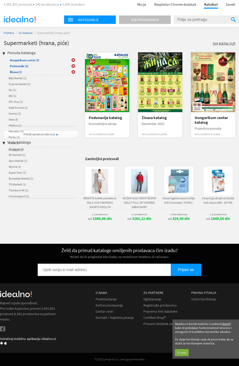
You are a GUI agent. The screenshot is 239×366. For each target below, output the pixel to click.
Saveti (230, 4)
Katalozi (211, 4)
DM (13, 96)
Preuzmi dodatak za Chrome (164, 324)
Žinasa (16, 72)
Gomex (15, 113)
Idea (13, 119)
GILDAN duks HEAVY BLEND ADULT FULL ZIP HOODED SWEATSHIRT (139, 202)
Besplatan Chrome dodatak (175, 4)
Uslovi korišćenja (203, 299)
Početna (9, 33)
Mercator (16, 131)
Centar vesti (104, 311)
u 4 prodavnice (179, 214)
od (100, 218)
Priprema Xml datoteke (160, 311)
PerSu (14, 137)
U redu (181, 353)
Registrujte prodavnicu (160, 305)
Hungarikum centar (24, 60)
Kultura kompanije (109, 305)
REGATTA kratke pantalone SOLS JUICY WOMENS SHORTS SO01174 (99, 202)
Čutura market (20, 84)
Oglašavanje (152, 299)
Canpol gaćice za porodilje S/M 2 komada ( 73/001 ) (178, 200)
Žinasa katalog (154, 117)
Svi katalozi (25, 33)
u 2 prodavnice (218, 214)
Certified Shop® (154, 318)
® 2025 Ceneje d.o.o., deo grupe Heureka (119, 359)
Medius (15, 125)
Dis (12, 90)
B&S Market (18, 78)
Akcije (141, 4)
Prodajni (16, 150)
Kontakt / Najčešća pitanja (115, 318)
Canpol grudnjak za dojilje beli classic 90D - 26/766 (218, 200)
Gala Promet (18, 107)
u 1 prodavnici (100, 214)
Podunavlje (19, 66)
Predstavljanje (106, 299)
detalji (226, 324)
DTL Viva (16, 102)
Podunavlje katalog (105, 117)
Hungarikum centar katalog (211, 120)
